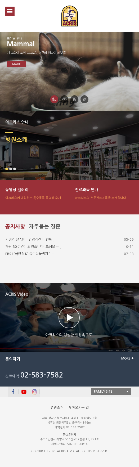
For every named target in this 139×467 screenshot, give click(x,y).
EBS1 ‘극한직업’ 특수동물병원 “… (29, 253)
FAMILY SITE (103, 391)
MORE (16, 63)
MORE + (127, 358)
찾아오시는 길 (79, 407)
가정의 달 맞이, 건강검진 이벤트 (28, 239)
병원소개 (57, 407)
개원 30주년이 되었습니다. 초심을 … (32, 246)
